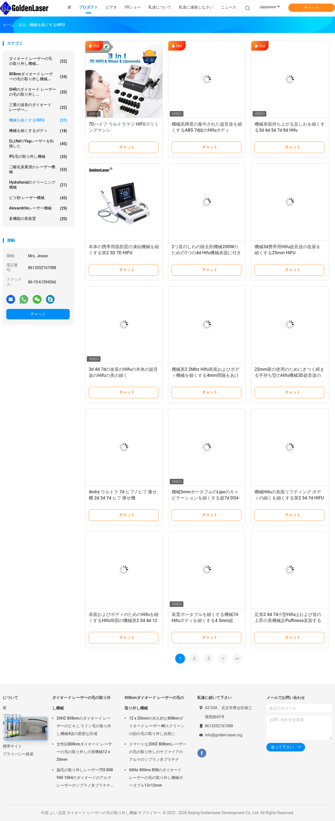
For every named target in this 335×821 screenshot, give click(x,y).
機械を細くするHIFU (38, 120)
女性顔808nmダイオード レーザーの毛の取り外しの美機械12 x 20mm (84, 752)
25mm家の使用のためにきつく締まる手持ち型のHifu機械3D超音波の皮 (289, 375)
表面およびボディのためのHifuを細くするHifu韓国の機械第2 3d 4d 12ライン (123, 620)
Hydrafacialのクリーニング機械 (38, 184)
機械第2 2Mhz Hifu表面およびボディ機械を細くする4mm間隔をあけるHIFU (205, 375)
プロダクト (12, 715)
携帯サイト (12, 746)
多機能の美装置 (38, 219)
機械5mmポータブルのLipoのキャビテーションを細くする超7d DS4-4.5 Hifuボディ (206, 498)
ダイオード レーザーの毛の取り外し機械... (38, 61)
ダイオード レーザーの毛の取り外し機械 (81, 702)
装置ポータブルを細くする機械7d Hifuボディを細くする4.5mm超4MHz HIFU (205, 620)
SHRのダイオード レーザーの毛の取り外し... (38, 91)
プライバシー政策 (18, 754)
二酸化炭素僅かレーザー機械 (38, 169)
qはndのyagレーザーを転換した (38, 143)
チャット (311, 7)
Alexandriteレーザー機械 (38, 208)
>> (237, 658)
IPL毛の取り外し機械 (38, 156)
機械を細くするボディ (38, 131)
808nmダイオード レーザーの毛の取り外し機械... (38, 76)
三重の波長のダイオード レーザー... (38, 107)
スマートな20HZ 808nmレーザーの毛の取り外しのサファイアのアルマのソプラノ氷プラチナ (157, 752)
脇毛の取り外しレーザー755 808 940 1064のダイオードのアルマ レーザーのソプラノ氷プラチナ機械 (85, 778)
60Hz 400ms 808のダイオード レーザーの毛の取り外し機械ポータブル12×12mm (156, 777)
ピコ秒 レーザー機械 (38, 198)
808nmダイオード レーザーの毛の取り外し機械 (154, 702)
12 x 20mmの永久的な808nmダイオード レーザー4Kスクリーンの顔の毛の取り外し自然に (157, 726)
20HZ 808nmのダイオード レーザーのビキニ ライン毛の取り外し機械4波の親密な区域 (84, 726)
